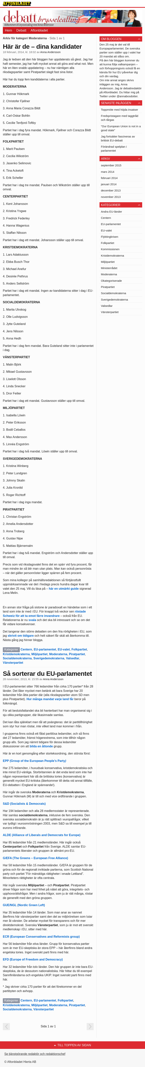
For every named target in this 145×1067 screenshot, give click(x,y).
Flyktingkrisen (109, 236)
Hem (8, 30)
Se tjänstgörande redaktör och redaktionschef (34, 1053)
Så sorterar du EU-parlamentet (47, 673)
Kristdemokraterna (16, 654)
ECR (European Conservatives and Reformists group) (41, 936)
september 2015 (111, 165)
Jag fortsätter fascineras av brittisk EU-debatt (118, 138)
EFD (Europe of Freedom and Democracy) (33, 959)
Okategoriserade (111, 280)
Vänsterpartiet (13, 662)
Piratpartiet (77, 654)
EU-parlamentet (45, 649)
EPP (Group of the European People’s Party (34, 760)
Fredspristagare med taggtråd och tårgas (119, 117)
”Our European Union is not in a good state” (121, 128)
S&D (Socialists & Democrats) (24, 803)
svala (32, 620)
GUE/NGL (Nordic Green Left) (24, 905)
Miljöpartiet (39, 654)
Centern (26, 649)
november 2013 (111, 196)
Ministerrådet (109, 268)
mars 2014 (107, 171)
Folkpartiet (79, 649)
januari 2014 (109, 184)
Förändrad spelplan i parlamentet (114, 148)
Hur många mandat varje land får (50, 699)
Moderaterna (58, 654)
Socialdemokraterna (17, 658)
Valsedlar (72, 658)
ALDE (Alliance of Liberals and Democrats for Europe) (41, 835)
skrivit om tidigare (21, 635)
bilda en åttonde (42, 746)
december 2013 (111, 190)
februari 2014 (109, 178)
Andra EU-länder (111, 211)
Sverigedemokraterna (48, 658)
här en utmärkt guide (64, 588)
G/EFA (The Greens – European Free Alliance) (35, 858)
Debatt (21, 30)
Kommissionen (110, 249)
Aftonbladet (39, 30)
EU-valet (64, 649)
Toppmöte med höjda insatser (119, 109)
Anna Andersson (50, 52)
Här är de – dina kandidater (42, 46)
